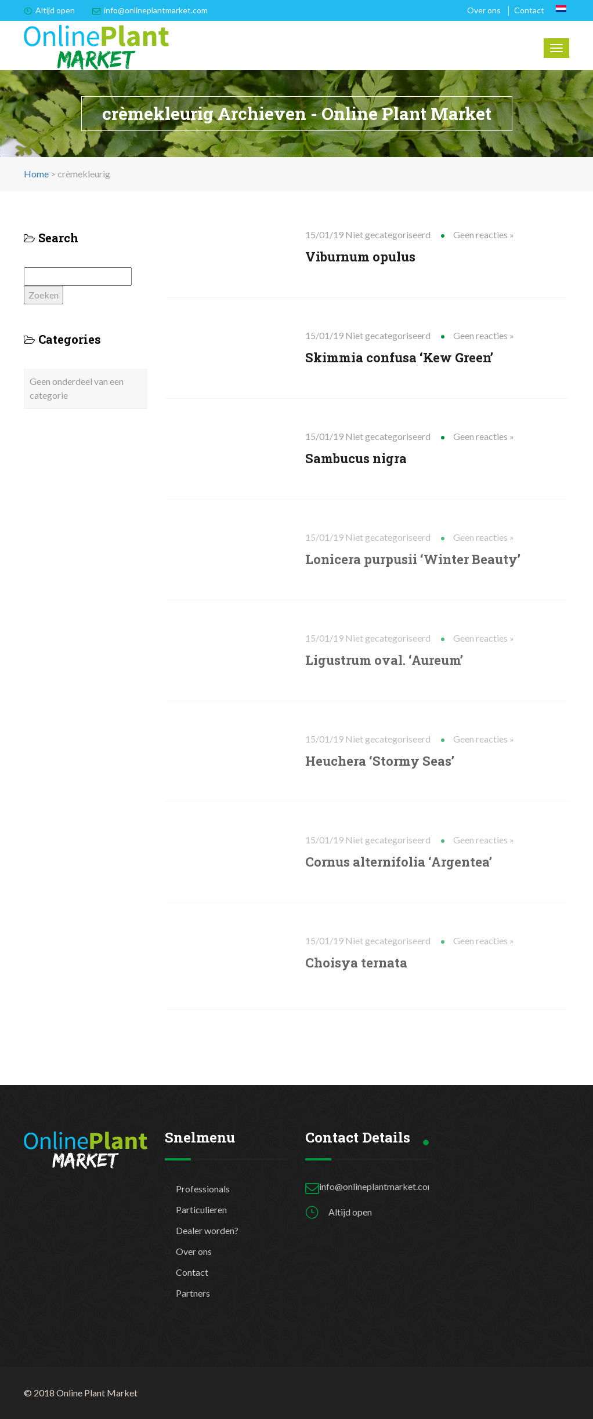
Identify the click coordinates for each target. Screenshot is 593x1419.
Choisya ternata (356, 962)
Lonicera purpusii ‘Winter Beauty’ (412, 559)
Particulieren (201, 1209)
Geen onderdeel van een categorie (77, 388)
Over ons (484, 10)
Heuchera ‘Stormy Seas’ (379, 760)
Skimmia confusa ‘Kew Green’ (399, 357)
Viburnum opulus (360, 256)
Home (36, 173)
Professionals (203, 1188)
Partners (193, 1292)
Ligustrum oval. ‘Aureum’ (384, 660)
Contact (529, 10)
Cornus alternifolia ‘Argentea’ (398, 861)
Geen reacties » (483, 234)
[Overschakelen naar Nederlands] (561, 8)
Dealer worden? (207, 1230)
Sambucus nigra (356, 458)
